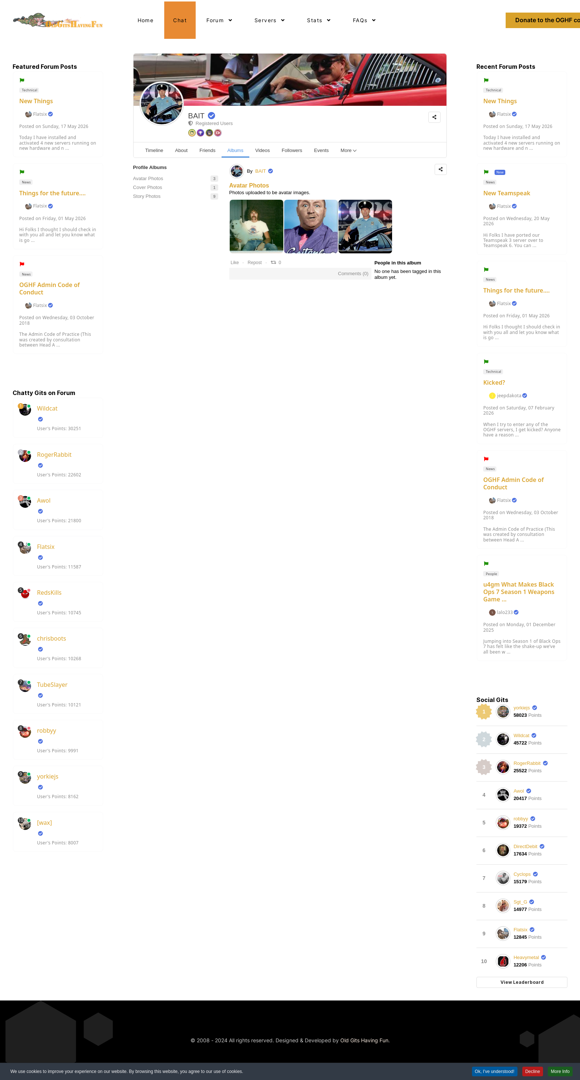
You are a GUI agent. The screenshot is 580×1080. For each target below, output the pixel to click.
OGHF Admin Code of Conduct (49, 288)
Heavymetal (526, 957)
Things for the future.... (52, 193)
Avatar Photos (249, 185)
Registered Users (210, 123)
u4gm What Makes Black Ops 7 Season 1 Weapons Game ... (518, 592)
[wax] (44, 823)
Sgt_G (520, 902)
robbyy (46, 730)
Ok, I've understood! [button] (495, 1072)
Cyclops (521, 874)
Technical (29, 90)
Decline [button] (532, 1072)
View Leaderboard (522, 982)
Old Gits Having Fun (364, 1040)
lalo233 (505, 612)
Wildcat (47, 408)
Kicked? (494, 382)
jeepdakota (509, 395)
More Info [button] (560, 1072)
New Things (36, 101)
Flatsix (40, 114)
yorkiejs (47, 776)
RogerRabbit (54, 454)
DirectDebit (525, 846)
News (26, 182)
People (491, 573)
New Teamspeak (506, 193)
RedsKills (49, 592)
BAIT (196, 116)
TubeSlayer (52, 685)
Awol (44, 500)
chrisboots (51, 638)
